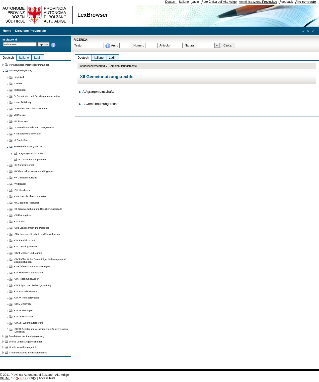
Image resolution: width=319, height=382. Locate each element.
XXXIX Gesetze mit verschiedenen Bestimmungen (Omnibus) (41, 330)
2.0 (27, 378)
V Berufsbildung (22, 102)
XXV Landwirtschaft (24, 240)
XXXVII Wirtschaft (23, 316)
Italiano (184, 1)
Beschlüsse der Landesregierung (26, 336)
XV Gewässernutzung (25, 177)
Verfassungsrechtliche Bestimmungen (29, 64)
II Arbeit (18, 83)
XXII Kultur (19, 221)
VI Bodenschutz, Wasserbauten (31, 108)
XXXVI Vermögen (23, 310)
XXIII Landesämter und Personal (31, 227)
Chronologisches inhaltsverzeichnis (28, 352)
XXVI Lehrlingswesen (25, 246)
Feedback (286, 1)
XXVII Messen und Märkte (28, 253)
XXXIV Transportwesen (26, 297)
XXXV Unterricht (22, 303)
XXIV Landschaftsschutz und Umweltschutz (37, 234)
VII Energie (20, 115)
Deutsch (170, 1)
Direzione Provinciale (30, 31)
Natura (189, 45)
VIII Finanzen (21, 121)
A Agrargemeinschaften (99, 91)
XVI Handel (20, 183)
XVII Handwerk (22, 190)
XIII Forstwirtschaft (24, 165)
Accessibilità (47, 378)
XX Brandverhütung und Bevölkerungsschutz (38, 209)
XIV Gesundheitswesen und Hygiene (33, 171)
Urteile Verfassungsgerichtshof (25, 341)
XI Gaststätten (21, 140)
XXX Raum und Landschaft (28, 272)
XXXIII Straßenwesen (25, 291)
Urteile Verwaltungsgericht (23, 347)
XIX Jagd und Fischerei (26, 202)
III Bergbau (20, 89)
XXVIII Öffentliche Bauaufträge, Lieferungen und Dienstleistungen (40, 260)
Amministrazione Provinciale (258, 1)
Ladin (195, 1)
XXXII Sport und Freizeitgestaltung (32, 285)
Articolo (165, 45)
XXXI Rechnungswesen (26, 278)
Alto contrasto (305, 1)
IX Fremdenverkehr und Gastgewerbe (34, 127)
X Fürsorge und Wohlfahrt (27, 133)
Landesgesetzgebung (92, 65)
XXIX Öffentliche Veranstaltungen (32, 266)
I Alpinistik (19, 77)
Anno (114, 45)
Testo (77, 45)
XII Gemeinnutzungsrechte (28, 146)
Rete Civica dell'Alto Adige (219, 1)
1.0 (7, 378)
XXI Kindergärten (23, 215)
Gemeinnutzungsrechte (123, 65)
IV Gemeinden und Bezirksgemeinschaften (37, 96)
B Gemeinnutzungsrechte (100, 104)
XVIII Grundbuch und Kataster (30, 196)
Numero (138, 45)
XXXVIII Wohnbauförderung (29, 322)
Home (7, 31)
